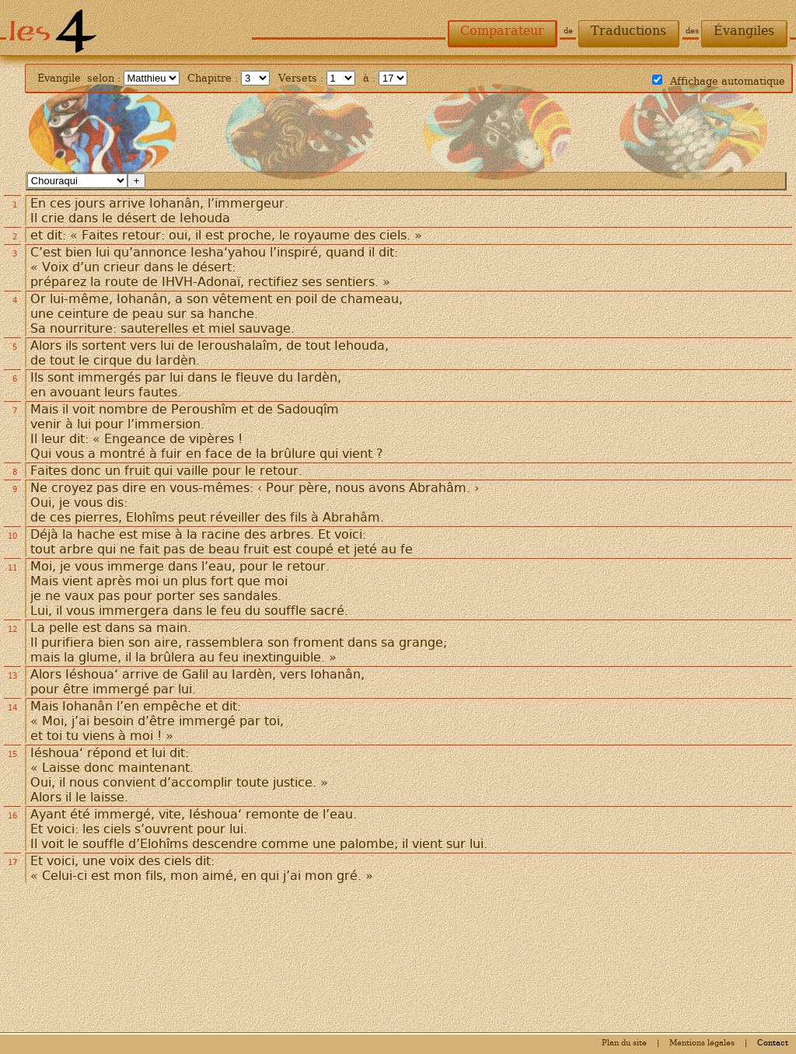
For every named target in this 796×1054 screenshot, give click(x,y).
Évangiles (744, 30)
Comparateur (502, 30)
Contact (772, 1042)
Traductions (628, 30)
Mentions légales (702, 1042)
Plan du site (624, 1042)
